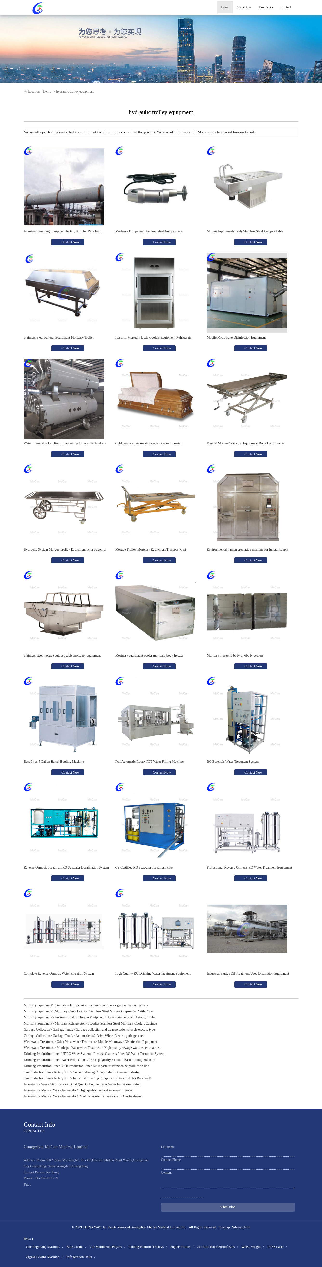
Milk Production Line (76, 1066)
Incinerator (31, 1084)
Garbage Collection (37, 1029)
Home (225, 7)
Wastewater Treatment (39, 1042)
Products (266, 7)
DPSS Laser (275, 1247)
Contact (286, 7)
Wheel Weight (251, 1247)
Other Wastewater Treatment (76, 1042)
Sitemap (224, 1227)
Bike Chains (74, 1247)
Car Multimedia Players (106, 1247)
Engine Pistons (180, 1247)
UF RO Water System (76, 1054)
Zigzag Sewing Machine (42, 1257)
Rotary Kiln (62, 1072)
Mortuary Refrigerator (70, 1023)
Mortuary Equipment (38, 1005)
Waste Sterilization (54, 1084)
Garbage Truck (63, 1029)
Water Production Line (76, 1060)
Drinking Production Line (41, 1054)
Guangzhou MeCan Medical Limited (155, 1227)
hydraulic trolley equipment (75, 91)
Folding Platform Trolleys (146, 1247)
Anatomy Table (65, 1017)
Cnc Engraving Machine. (43, 1247)
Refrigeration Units (79, 1257)
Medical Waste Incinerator (59, 1090)
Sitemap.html (241, 1227)
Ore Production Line (38, 1072)
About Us (244, 7)
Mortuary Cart (64, 1011)
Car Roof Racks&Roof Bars (216, 1247)
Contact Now (70, 242)
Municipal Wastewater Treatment (79, 1048)
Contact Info (39, 1124)
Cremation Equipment (70, 1005)
